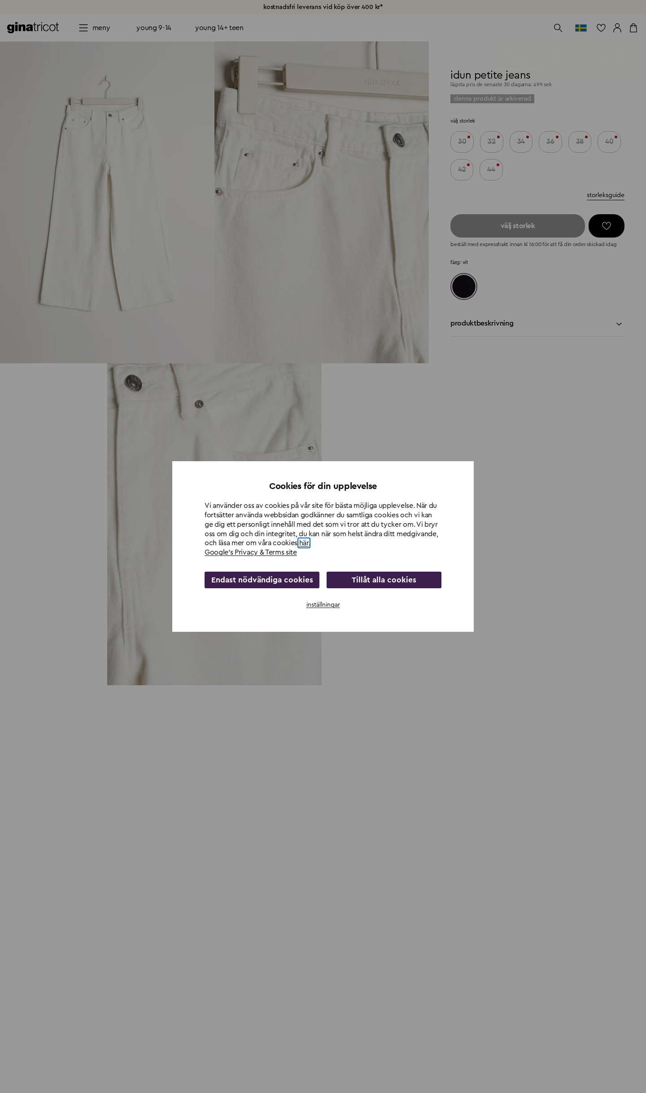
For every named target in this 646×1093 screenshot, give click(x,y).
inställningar (323, 604)
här (304, 543)
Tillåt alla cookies (384, 579)
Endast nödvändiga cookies (262, 579)
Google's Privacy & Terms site (251, 552)
